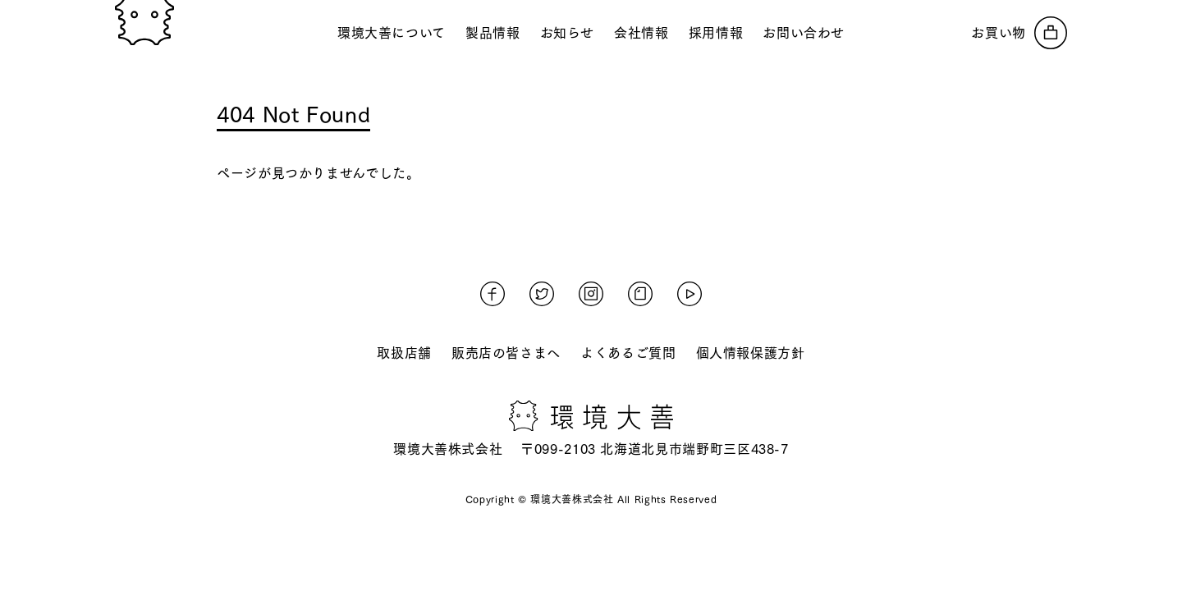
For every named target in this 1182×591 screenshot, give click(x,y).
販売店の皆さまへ (506, 353)
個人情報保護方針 (750, 353)
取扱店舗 (404, 353)
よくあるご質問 (628, 353)
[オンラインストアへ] (1019, 32)
